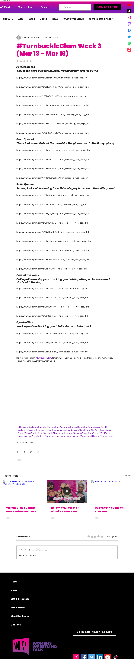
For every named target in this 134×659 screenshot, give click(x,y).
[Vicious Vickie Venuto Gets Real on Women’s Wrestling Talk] (23, 491)
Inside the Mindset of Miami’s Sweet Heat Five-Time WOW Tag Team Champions (64, 509)
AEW (20, 19)
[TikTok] (129, 11)
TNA (19, 442)
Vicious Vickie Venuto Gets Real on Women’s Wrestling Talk (21, 509)
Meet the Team (20, 616)
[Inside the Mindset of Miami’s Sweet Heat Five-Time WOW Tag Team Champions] (67, 491)
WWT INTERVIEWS (73, 19)
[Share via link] (38, 452)
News (14, 590)
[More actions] (116, 37)
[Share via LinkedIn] (31, 452)
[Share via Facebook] (17, 452)
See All (128, 475)
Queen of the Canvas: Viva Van (109, 509)
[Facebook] (129, 30)
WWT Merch (18, 607)
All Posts (8, 19)
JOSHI (43, 19)
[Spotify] (129, 43)
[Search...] (74, 7)
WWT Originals (20, 599)
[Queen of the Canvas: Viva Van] (111, 491)
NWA (55, 19)
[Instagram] (129, 18)
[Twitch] (129, 24)
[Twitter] (129, 37)
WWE (32, 19)
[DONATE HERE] (107, 7)
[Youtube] (129, 5)
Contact (16, 624)
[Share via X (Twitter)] (24, 452)
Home (14, 581)
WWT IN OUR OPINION (101, 19)
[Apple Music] (129, 50)
